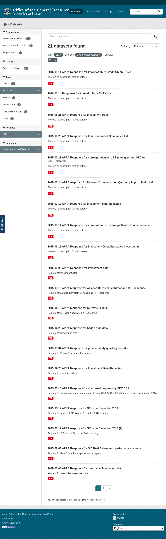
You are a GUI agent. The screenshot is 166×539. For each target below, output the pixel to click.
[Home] (5, 24)
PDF (50, 83)
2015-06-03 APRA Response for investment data (78, 268)
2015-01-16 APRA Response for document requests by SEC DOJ (88, 388)
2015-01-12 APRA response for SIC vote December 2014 (83, 408)
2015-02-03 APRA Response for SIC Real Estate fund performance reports (94, 448)
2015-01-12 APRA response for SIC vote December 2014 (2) (85, 428)
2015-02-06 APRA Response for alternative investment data (85, 468)
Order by (126, 46)
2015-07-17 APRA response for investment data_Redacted (84, 203)
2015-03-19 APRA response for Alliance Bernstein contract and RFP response (97, 288)
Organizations (92, 11)
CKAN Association (11, 522)
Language (118, 524)
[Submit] (159, 12)
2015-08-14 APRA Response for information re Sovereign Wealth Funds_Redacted (99, 225)
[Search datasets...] (146, 12)
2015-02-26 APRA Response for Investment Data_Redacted (85, 368)
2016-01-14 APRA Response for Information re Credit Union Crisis (89, 72)
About (121, 11)
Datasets (75, 11)
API (88, 500)
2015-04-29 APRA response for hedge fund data (78, 328)
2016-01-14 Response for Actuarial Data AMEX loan (80, 93)
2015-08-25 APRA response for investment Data (78, 114)
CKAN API (7, 518)
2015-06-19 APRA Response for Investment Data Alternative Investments (94, 246)
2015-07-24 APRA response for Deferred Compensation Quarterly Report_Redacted (100, 182)
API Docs (99, 500)
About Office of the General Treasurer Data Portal (27, 514)
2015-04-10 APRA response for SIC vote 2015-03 (78, 308)
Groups (109, 11)
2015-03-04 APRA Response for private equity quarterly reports (88, 348)
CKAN (118, 518)
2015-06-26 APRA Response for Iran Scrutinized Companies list (88, 136)
